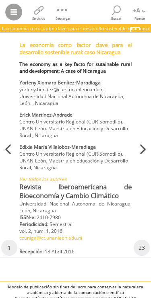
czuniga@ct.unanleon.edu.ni (50, 237)
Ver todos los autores (43, 179)
